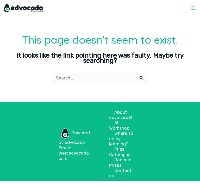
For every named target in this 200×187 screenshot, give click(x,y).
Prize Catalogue (120, 151)
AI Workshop (119, 125)
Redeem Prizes (120, 162)
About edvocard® (120, 115)
